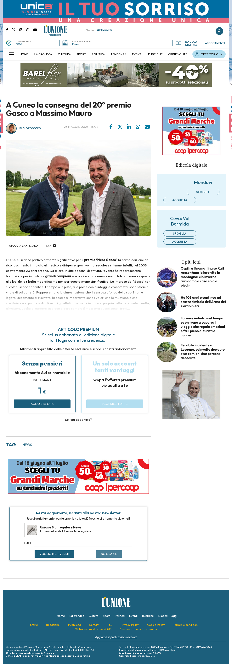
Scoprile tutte (115, 404)
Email (27, 542)
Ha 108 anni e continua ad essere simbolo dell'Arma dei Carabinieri (203, 301)
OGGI (19, 44)
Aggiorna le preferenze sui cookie (116, 637)
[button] (11, 54)
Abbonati (104, 30)
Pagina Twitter (15, 29)
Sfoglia (203, 192)
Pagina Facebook (9, 29)
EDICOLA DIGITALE (186, 43)
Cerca (219, 31)
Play (48, 246)
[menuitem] (24, 54)
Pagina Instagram (22, 29)
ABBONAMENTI (215, 43)
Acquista (179, 200)
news (27, 445)
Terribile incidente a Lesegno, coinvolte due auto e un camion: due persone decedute (203, 351)
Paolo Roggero (30, 128)
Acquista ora (42, 404)
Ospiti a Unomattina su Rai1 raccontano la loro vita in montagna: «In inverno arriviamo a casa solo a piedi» (202, 276)
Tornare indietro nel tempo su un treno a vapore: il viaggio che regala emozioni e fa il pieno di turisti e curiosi (203, 326)
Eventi (76, 44)
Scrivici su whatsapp (29, 29)
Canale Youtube (35, 29)
